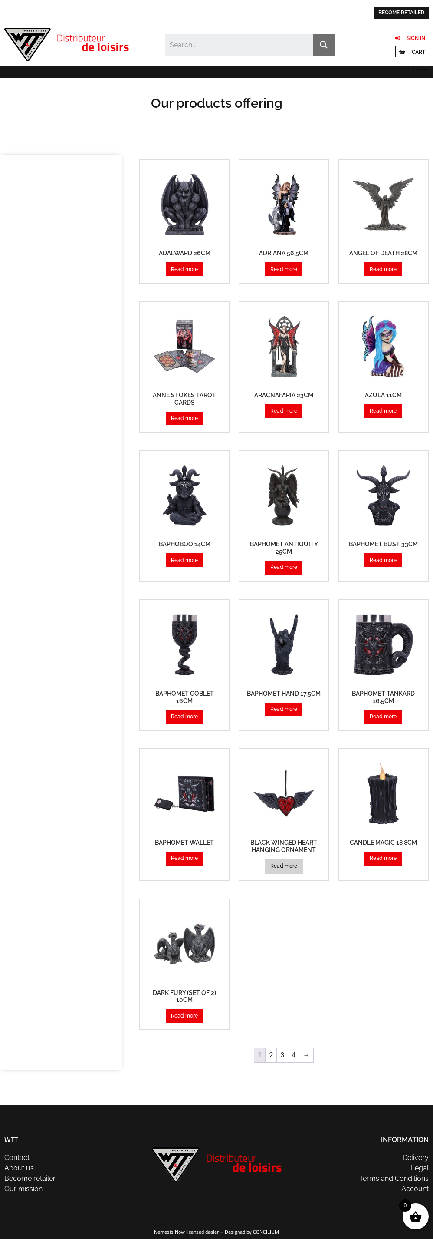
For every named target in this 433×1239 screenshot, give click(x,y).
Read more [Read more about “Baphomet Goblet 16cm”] (184, 717)
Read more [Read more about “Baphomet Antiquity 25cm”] (283, 567)
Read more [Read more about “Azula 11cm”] (383, 411)
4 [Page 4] (293, 1055)
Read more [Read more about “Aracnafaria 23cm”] (283, 411)
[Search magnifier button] (324, 45)
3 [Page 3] (282, 1055)
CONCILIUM (266, 1232)
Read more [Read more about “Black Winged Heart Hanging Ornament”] (283, 866)
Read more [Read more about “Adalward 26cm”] (184, 269)
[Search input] (239, 44)
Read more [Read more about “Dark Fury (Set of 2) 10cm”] (184, 1016)
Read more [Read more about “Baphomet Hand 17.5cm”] (283, 709)
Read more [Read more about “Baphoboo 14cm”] (184, 560)
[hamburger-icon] (423, 72)
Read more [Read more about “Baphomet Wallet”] (184, 858)
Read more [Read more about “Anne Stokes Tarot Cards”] (184, 418)
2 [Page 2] (271, 1055)
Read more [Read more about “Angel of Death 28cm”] (383, 269)
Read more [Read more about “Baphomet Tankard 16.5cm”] (383, 717)
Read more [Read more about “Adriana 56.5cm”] (283, 269)
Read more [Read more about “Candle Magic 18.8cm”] (383, 858)
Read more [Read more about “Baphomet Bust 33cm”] (383, 560)
